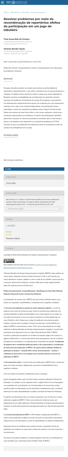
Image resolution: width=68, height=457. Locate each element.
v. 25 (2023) (25, 12)
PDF (9, 169)
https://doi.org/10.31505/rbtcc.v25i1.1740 (24, 62)
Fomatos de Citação (16, 209)
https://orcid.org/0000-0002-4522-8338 (16, 54)
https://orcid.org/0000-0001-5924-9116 (15, 44)
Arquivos (14, 12)
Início (6, 12)
